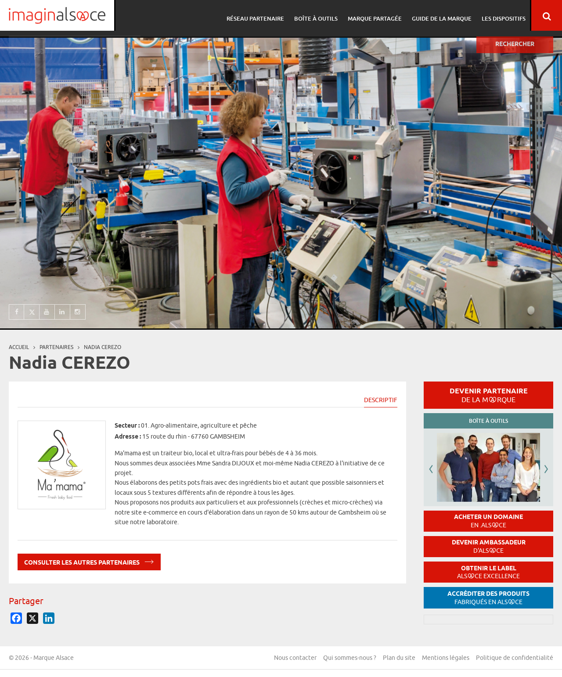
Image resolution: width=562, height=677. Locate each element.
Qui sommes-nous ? (349, 657)
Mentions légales (445, 657)
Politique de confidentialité (514, 657)
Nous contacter (295, 657)
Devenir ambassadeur (489, 546)
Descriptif (380, 399)
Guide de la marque (438, 15)
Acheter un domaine (488, 521)
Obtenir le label (488, 572)
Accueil (19, 347)
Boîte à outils (315, 15)
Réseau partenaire (256, 15)
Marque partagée (373, 15)
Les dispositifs (499, 15)
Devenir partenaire (489, 395)
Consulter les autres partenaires (89, 561)
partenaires (56, 347)
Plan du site (399, 657)
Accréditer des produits (488, 597)
